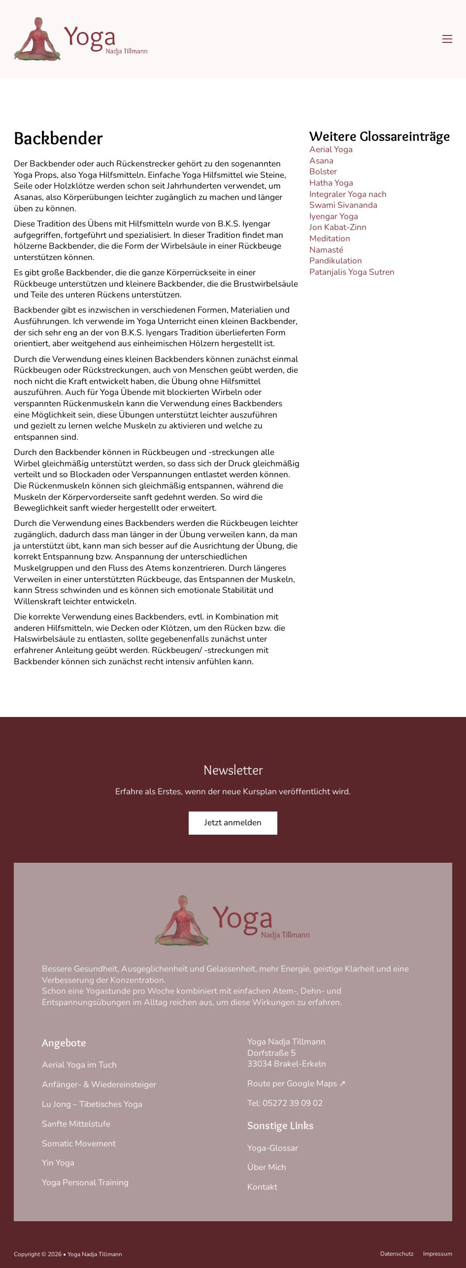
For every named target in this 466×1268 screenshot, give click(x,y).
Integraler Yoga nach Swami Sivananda (348, 200)
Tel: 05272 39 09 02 (285, 1103)
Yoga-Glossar (272, 1148)
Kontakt (262, 1187)
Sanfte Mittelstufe (76, 1124)
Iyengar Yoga (333, 216)
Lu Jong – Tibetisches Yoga (92, 1104)
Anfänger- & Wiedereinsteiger (99, 1084)
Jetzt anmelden (233, 822)
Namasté (326, 250)
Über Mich (266, 1167)
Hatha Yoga (331, 183)
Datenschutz (397, 1254)
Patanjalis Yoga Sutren (352, 272)
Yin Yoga (58, 1163)
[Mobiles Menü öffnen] (447, 39)
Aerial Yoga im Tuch (79, 1065)
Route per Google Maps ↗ (296, 1083)
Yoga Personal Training (85, 1182)
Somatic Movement (79, 1143)
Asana (321, 160)
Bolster (323, 171)
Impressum (437, 1254)
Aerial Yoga (331, 149)
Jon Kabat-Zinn (337, 227)
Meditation (329, 238)
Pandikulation (335, 260)
